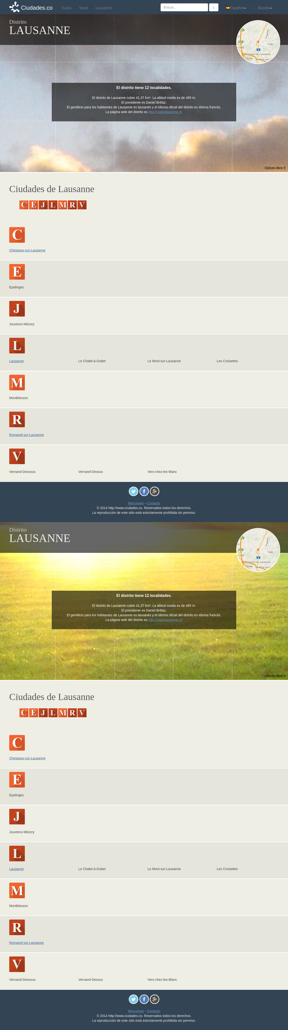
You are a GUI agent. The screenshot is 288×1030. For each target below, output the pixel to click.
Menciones (136, 503)
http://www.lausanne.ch (165, 112)
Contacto (153, 503)
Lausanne (16, 361)
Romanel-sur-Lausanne (26, 435)
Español (236, 8)
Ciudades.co (36, 7)
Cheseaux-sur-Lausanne (27, 250)
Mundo (262, 8)
